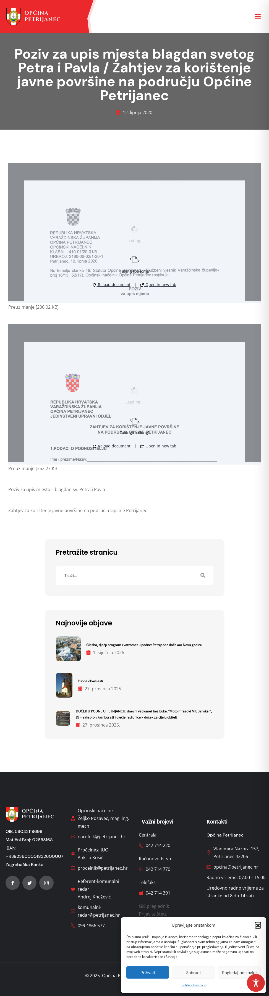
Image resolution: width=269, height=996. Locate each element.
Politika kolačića (193, 985)
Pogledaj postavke (239, 972)
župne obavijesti (90, 681)
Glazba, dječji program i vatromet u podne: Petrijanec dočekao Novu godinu (144, 645)
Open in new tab (158, 284)
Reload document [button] (111, 284)
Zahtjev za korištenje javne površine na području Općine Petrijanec (77, 510)
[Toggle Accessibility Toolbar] (256, 983)
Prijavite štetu (153, 914)
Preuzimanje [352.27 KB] (33, 468)
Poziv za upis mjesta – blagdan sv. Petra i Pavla (56, 489)
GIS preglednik (154, 906)
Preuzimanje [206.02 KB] (33, 307)
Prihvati (147, 972)
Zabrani (193, 972)
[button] (258, 925)
